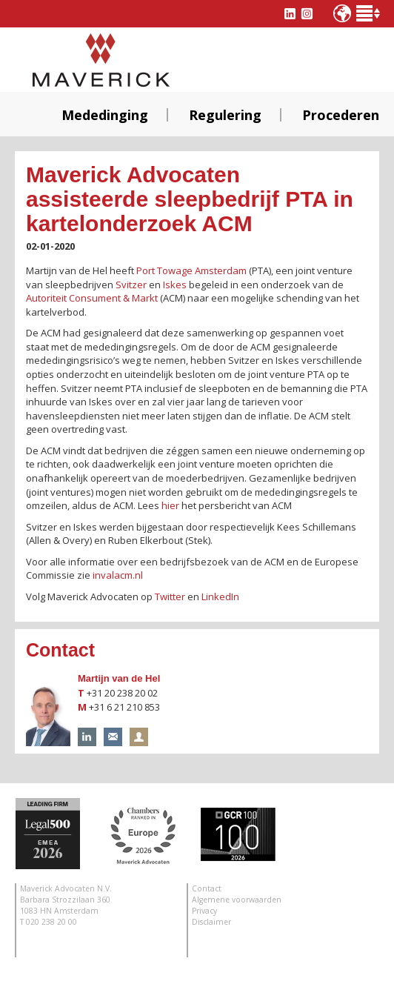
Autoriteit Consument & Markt (92, 298)
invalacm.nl (118, 575)
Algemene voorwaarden (236, 899)
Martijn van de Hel (119, 678)
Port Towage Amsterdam (191, 270)
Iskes (175, 284)
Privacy (204, 910)
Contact (206, 888)
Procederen (340, 115)
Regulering (225, 115)
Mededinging (104, 115)
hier (170, 505)
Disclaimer (211, 922)
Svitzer (131, 284)
